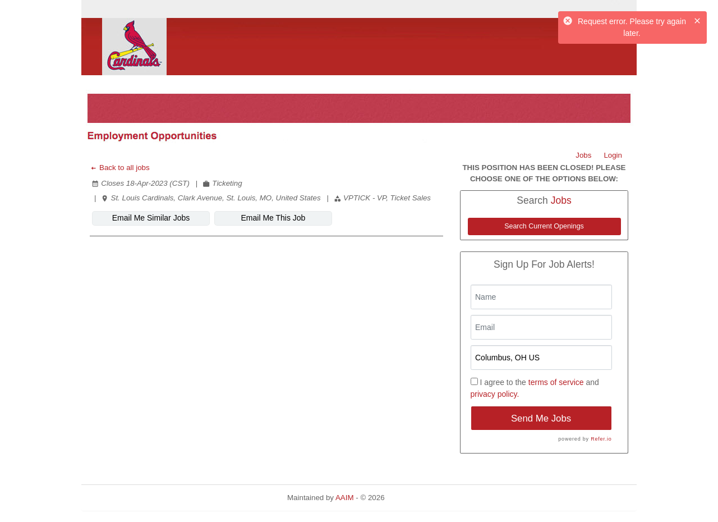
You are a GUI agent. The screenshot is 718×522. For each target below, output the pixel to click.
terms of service (556, 382)
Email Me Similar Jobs (151, 217)
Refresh (417, 497)
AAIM (344, 497)
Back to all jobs (120, 167)
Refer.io (601, 439)
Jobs (583, 155)
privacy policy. (495, 394)
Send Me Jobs (541, 418)
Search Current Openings (544, 226)
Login (613, 155)
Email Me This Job (273, 217)
